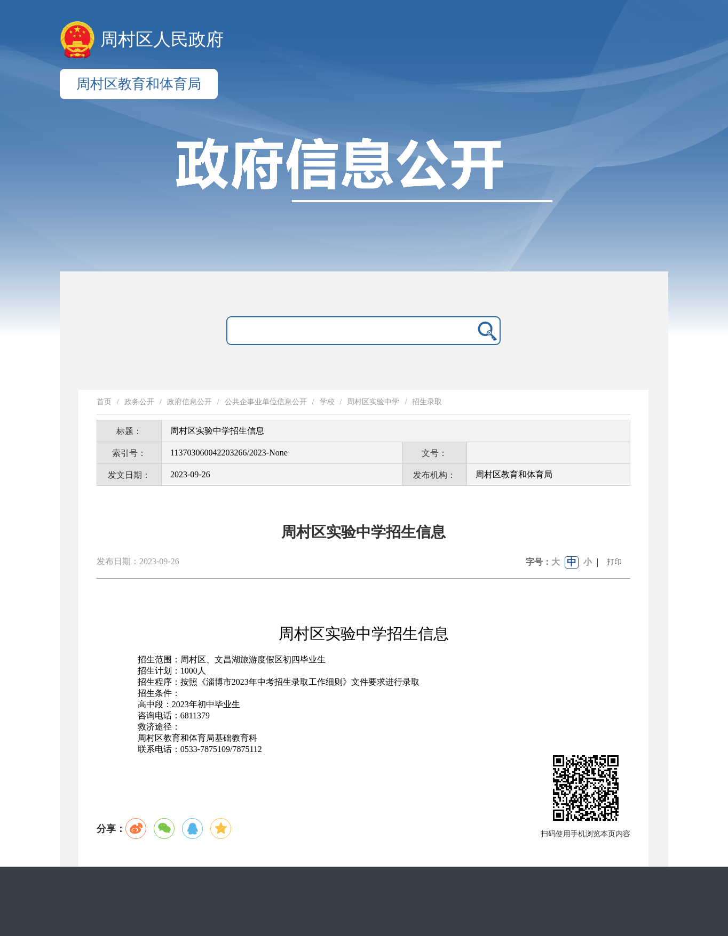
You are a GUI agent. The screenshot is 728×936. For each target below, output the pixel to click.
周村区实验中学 (373, 402)
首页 (104, 402)
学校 (327, 402)
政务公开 (139, 402)
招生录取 (427, 402)
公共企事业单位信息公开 (266, 402)
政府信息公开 (189, 402)
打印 (614, 562)
